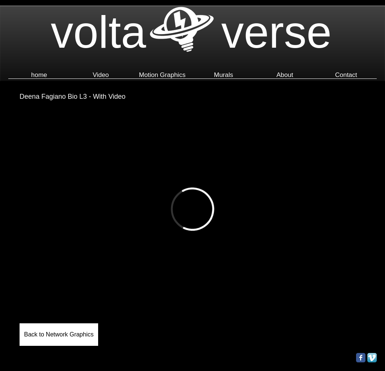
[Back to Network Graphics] (59, 334)
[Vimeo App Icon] (372, 357)
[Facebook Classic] (360, 357)
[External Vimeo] (192, 209)
